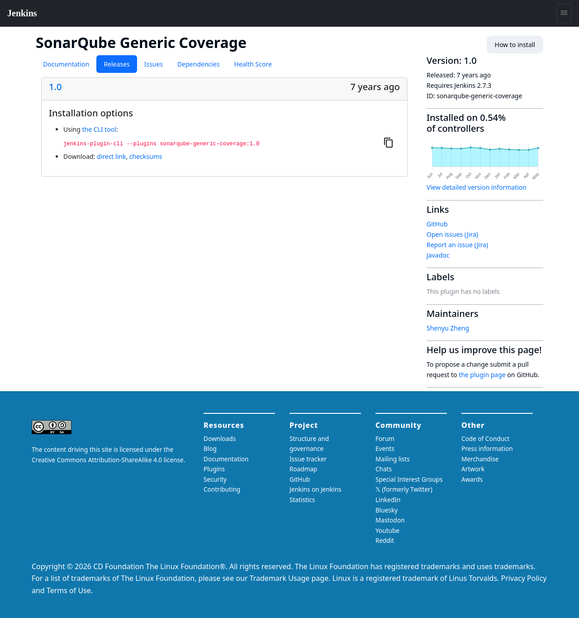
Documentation (66, 64)
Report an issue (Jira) (457, 244)
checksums (145, 156)
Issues (153, 64)
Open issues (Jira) (452, 234)
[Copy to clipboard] (388, 142)
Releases (116, 64)
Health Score (252, 64)
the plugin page (482, 374)
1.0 (55, 86)
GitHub (437, 224)
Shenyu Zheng (448, 328)
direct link (111, 156)
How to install (515, 44)
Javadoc (438, 255)
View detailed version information (477, 187)
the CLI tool (99, 129)
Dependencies (198, 64)
